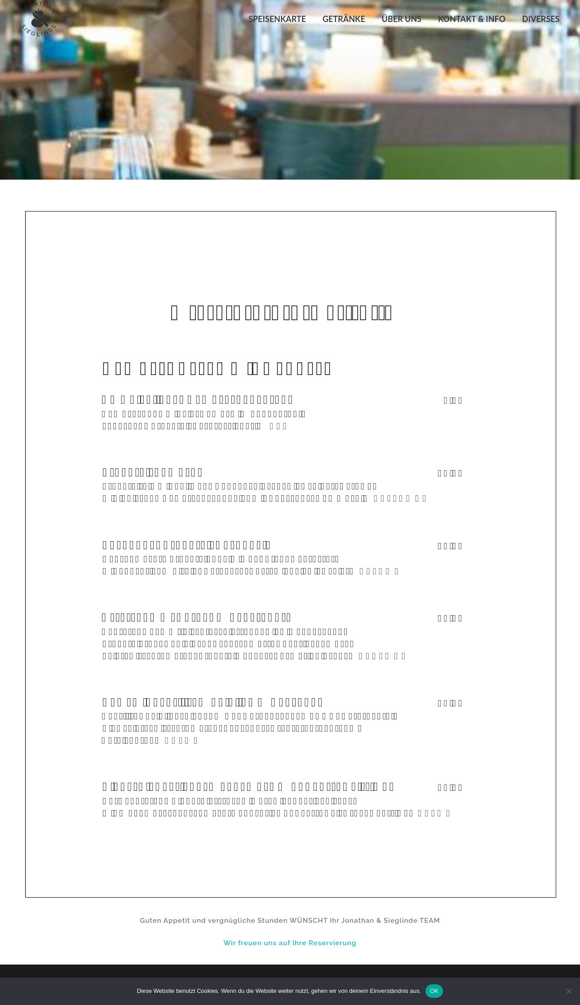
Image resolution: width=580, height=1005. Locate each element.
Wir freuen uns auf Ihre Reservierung (290, 943)
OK (434, 990)
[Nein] (568, 991)
